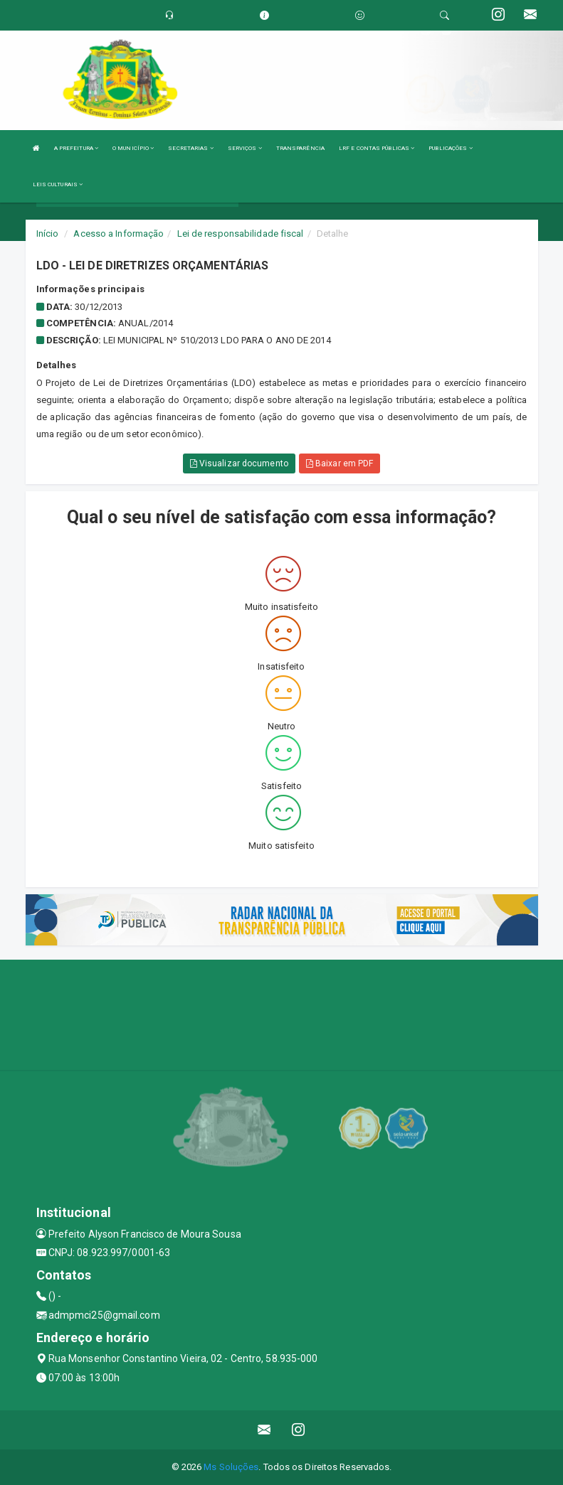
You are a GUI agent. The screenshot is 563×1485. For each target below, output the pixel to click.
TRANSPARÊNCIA (300, 148)
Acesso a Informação (118, 233)
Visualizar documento (239, 463)
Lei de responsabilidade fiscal (240, 233)
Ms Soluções (231, 1467)
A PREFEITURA (76, 148)
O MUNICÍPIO (133, 148)
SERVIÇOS (245, 148)
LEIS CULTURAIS (58, 184)
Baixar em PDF (340, 463)
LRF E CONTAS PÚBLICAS (376, 148)
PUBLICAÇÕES (450, 148)
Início (47, 233)
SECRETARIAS (190, 148)
